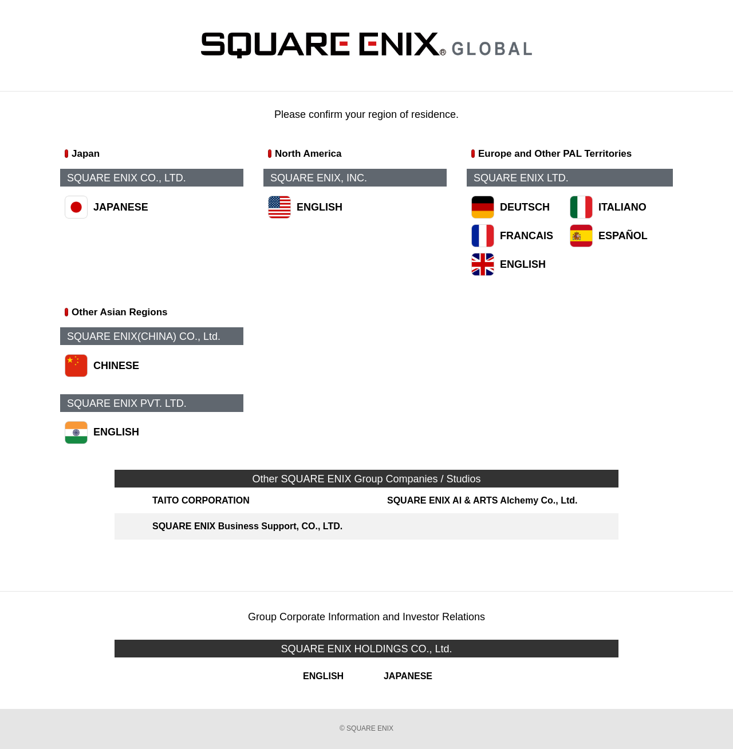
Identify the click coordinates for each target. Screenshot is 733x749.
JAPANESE (120, 207)
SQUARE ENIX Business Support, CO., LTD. (247, 526)
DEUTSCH (525, 207)
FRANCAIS (526, 235)
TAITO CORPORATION (201, 500)
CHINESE (116, 365)
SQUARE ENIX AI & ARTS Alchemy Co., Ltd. (482, 500)
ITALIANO (622, 207)
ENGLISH (319, 207)
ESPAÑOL (623, 235)
